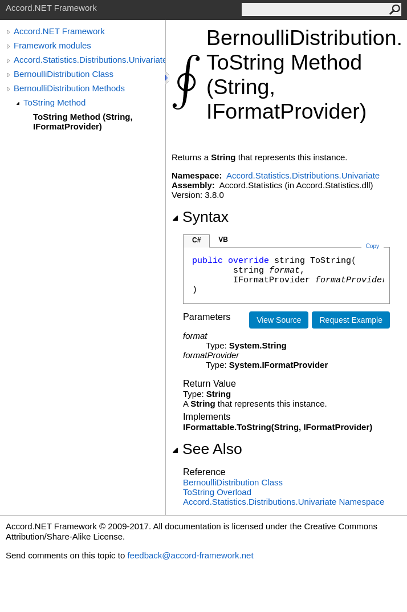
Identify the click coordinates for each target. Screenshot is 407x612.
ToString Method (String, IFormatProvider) (83, 121)
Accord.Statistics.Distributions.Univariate (89, 59)
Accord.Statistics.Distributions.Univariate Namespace (283, 501)
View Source (279, 320)
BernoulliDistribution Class (63, 74)
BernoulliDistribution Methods (69, 88)
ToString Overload (217, 492)
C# (196, 240)
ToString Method (54, 102)
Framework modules (52, 45)
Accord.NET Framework (59, 31)
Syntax (200, 216)
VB (223, 240)
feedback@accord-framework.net (190, 555)
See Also (207, 448)
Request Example (350, 320)
